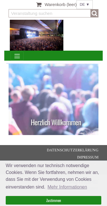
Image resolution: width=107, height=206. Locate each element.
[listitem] (53, 99)
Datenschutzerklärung (72, 150)
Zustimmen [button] (53, 200)
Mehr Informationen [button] (67, 187)
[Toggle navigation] (17, 56)
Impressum (87, 157)
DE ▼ (85, 4)
